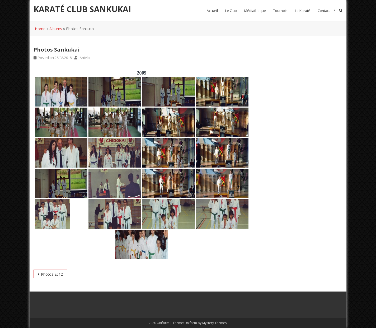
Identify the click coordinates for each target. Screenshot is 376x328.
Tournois (280, 10)
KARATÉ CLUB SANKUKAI (82, 9)
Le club (231, 10)
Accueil (212, 10)
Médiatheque (255, 10)
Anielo (85, 57)
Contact (324, 10)
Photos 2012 (52, 274)
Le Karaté (302, 10)
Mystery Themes (214, 323)
